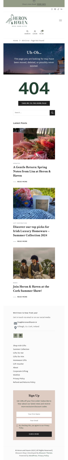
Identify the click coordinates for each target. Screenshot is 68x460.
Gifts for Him (18, 356)
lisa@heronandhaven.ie (27, 322)
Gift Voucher (18, 364)
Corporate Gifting (20, 371)
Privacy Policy (19, 378)
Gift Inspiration (20, 223)
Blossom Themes (45, 453)
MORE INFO (41, 4)
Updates (16, 163)
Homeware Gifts (20, 360)
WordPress (33, 455)
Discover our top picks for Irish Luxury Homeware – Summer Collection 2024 (31, 231)
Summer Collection (21, 349)
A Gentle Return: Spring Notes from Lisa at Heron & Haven (32, 171)
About (15, 367)
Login (35, 32)
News (15, 283)
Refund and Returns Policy (24, 382)
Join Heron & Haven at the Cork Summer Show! (31, 289)
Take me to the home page (34, 103)
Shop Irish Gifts (19, 345)
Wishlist (16, 375)
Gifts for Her (18, 353)
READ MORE (22, 182)
